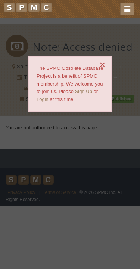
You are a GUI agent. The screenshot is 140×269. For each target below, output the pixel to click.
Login (43, 99)
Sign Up (83, 91)
